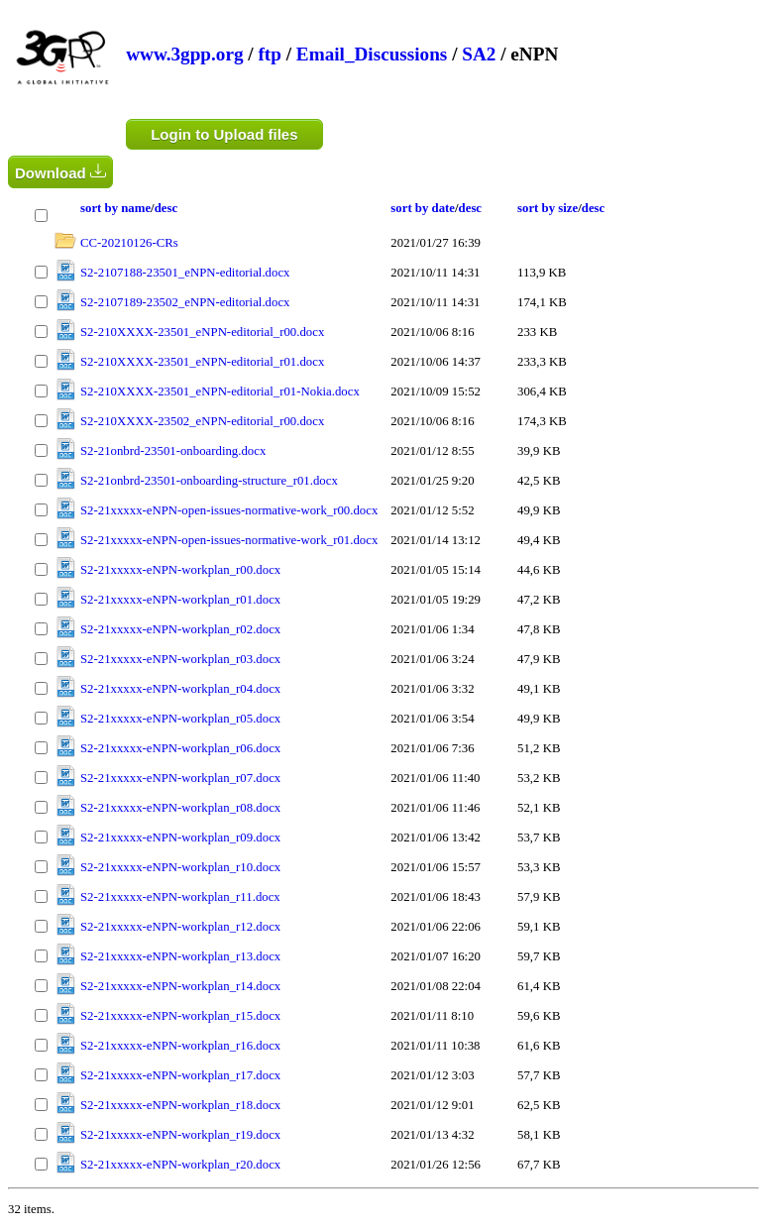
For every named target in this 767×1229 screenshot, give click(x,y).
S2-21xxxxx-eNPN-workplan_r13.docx (180, 956)
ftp (269, 54)
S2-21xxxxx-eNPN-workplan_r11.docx (180, 897)
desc (166, 208)
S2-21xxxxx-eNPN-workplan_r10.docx (180, 867)
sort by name (115, 208)
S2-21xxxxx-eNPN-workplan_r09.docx (180, 837)
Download (60, 172)
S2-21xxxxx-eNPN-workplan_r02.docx (180, 629)
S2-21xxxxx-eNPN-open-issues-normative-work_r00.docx (229, 510)
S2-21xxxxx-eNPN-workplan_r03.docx (180, 659)
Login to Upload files (224, 134)
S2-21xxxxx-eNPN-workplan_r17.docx (180, 1075)
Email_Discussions (371, 54)
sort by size (547, 208)
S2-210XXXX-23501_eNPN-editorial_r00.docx (202, 332)
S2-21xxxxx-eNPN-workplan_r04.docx (180, 689)
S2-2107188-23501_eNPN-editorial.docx (184, 272)
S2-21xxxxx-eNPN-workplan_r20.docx (180, 1165)
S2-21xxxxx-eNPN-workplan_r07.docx (180, 778)
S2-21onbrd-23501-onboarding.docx (173, 451)
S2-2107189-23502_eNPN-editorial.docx (184, 302)
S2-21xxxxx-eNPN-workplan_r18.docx (180, 1105)
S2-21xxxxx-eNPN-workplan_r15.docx (180, 1016)
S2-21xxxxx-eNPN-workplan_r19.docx (180, 1135)
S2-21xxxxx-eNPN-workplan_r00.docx (180, 570)
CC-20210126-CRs (129, 243)
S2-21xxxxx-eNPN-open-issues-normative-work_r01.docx (229, 540)
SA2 (478, 54)
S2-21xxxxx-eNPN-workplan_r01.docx (180, 600)
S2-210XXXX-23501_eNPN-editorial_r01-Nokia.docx (220, 391)
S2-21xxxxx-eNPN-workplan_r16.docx (180, 1046)
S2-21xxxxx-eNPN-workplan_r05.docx (180, 719)
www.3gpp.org (184, 54)
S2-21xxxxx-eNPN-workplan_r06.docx (180, 748)
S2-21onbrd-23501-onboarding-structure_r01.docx (209, 481)
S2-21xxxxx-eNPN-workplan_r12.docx (180, 927)
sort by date (422, 208)
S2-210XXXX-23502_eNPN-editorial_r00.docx (202, 421)
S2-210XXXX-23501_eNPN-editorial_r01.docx (202, 362)
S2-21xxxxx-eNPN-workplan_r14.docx (180, 986)
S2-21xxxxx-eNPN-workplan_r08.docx (180, 808)
